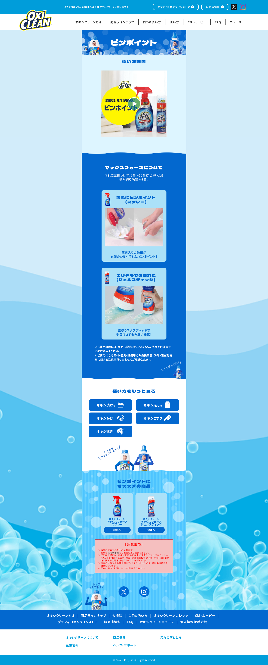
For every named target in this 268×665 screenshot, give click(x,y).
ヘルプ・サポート (124, 645)
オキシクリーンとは (61, 616)
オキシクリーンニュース (157, 622)
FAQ (130, 622)
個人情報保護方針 (193, 622)
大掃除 (117, 616)
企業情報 (72, 645)
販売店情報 (213, 7)
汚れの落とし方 (171, 637)
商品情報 (119, 637)
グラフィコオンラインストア (173, 7)
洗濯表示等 (113, 552)
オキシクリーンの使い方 (171, 616)
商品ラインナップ (93, 616)
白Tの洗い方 (138, 616)
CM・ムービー (205, 616)
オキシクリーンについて (82, 637)
